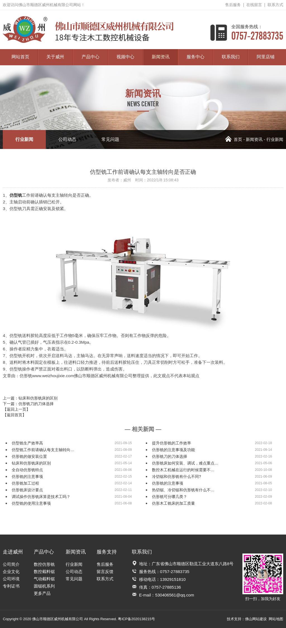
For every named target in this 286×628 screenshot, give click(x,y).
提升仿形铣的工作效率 (171, 443)
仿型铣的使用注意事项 (31, 503)
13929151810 (173, 579)
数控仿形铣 (44, 564)
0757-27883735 (257, 32)
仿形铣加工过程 (25, 483)
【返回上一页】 (16, 409)
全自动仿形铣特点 (27, 470)
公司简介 (11, 564)
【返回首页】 (14, 415)
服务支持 (107, 552)
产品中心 (90, 57)
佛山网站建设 (256, 619)
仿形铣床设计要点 (27, 490)
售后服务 (233, 5)
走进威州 (13, 552)
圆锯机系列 (44, 586)
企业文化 (11, 571)
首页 (233, 139)
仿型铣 (15, 195)
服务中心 (195, 57)
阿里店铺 (266, 57)
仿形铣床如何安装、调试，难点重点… (185, 463)
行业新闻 (24, 139)
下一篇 (28, 403)
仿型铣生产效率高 (27, 443)
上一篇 (30, 398)
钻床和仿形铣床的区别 (31, 463)
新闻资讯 (161, 57)
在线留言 (254, 5)
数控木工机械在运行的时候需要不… (183, 470)
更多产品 (42, 593)
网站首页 (20, 57)
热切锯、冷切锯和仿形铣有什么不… (183, 490)
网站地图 (276, 619)
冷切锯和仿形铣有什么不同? (176, 476)
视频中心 (125, 57)
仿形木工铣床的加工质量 (173, 503)
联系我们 (231, 57)
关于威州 (55, 57)
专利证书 (11, 586)
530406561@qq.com (174, 595)
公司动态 (67, 139)
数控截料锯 (44, 571)
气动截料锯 (44, 578)
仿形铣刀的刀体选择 (169, 456)
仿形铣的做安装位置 (29, 456)
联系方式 (275, 5)
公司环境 (11, 578)
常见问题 (110, 139)
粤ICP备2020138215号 (136, 619)
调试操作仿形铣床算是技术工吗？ (41, 496)
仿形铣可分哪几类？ (169, 496)
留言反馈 (105, 571)
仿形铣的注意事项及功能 (173, 449)
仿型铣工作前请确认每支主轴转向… (43, 449)
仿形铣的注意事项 (27, 476)
